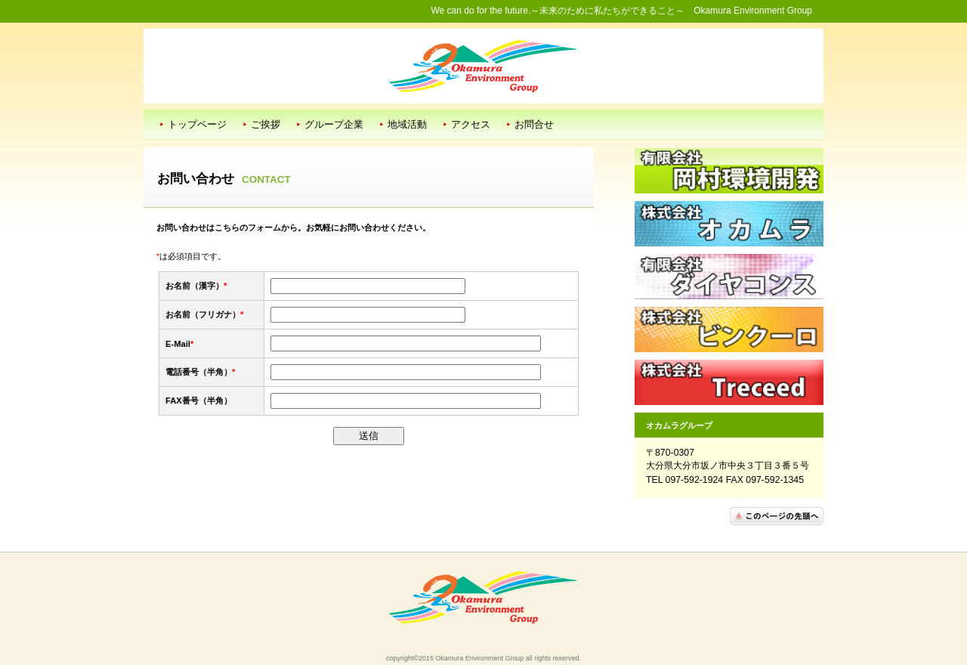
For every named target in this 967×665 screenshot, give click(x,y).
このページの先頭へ (776, 516)
